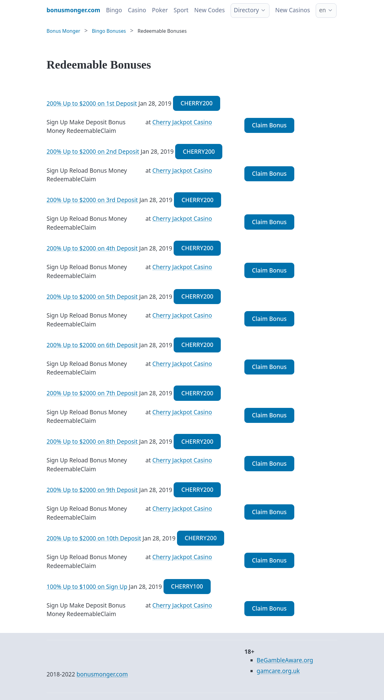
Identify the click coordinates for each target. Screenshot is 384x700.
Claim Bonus (269, 125)
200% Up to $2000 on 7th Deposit (92, 393)
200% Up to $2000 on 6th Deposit (92, 345)
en (322, 10)
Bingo (114, 10)
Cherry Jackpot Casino (182, 122)
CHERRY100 (187, 586)
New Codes (209, 10)
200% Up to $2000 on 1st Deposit (92, 103)
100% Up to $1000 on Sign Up (87, 586)
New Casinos (292, 10)
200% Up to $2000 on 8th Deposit (92, 442)
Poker (160, 10)
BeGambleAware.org (285, 660)
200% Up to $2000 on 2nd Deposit (93, 152)
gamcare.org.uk (278, 671)
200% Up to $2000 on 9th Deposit (92, 490)
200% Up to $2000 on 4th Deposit (92, 248)
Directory (246, 10)
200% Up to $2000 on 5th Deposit (92, 296)
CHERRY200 (196, 103)
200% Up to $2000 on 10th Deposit (94, 538)
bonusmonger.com (102, 674)
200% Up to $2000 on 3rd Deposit (92, 200)
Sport (181, 10)
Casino (137, 10)
